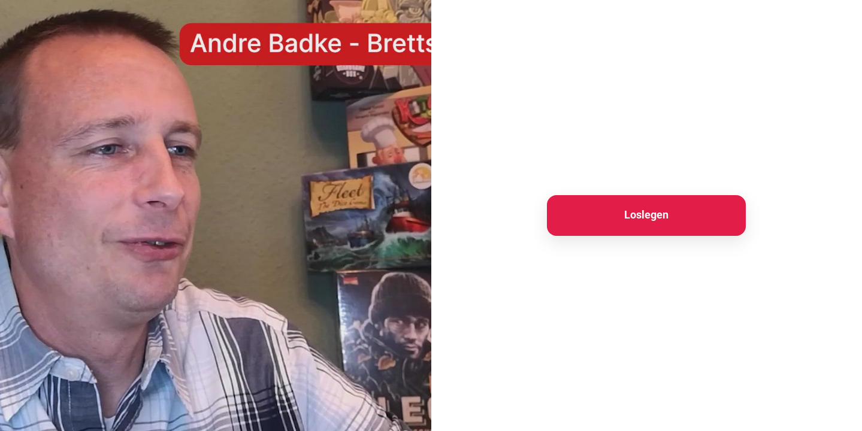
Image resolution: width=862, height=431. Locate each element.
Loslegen (646, 214)
